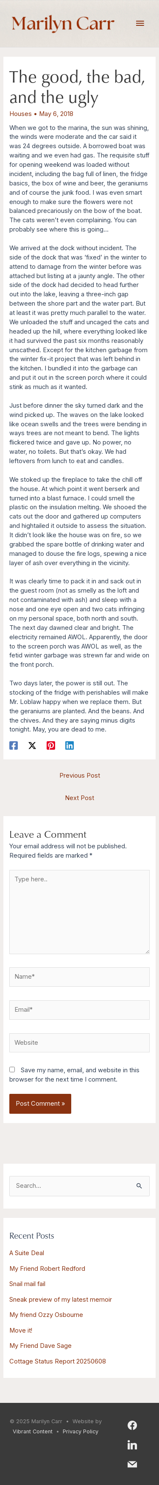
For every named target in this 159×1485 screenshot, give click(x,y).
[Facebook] (13, 745)
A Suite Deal (26, 1253)
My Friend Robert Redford (47, 1268)
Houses (20, 114)
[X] (32, 745)
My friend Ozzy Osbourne (46, 1315)
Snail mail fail (27, 1284)
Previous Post (79, 775)
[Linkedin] (69, 745)
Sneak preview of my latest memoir (60, 1299)
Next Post (79, 798)
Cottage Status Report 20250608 (57, 1361)
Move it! (20, 1330)
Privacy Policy (80, 1431)
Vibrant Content (33, 1431)
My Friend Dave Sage (40, 1346)
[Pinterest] (51, 745)
